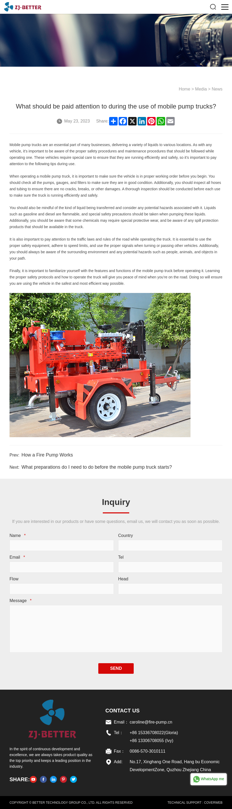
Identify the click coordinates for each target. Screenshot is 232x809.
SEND (116, 668)
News (217, 89)
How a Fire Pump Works (47, 454)
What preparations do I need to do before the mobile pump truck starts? (96, 466)
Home (185, 89)
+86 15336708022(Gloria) (154, 732)
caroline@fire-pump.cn (151, 722)
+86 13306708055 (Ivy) (151, 740)
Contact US (122, 710)
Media (201, 89)
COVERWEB (213, 802)
